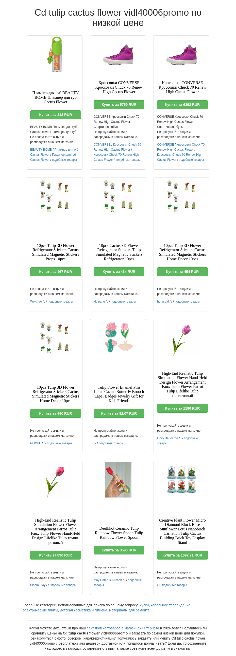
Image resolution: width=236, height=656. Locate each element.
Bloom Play (37, 585)
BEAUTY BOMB (41, 149)
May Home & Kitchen (108, 580)
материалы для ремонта (129, 610)
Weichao (36, 301)
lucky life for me (167, 438)
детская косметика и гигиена (83, 610)
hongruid (163, 301)
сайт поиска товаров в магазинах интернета (123, 628)
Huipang (99, 301)
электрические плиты (40, 610)
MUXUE (35, 443)
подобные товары (64, 160)
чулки (144, 605)
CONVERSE (102, 144)
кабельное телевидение (170, 605)
